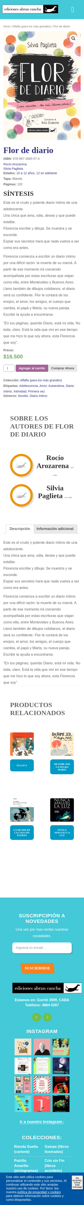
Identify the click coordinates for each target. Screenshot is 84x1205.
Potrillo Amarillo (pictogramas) (25, 1099)
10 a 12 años (21, 173)
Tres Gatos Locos (26, 1152)
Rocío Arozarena (13, 164)
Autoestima (50, 353)
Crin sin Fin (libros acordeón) (56, 1099)
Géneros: (9, 363)
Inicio (6, 26)
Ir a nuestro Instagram (40, 1057)
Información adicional (47, 496)
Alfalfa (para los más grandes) (28, 26)
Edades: (8, 173)
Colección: (10, 348)
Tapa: (6, 178)
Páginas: (8, 184)
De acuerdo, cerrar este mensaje (77, 1186)
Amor (38, 353)
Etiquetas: (9, 353)
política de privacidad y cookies (47, 1192)
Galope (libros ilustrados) (54, 1085)
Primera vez (24, 359)
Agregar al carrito (29, 336)
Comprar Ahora (56, 336)
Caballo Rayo (53, 1124)
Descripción (18, 496)
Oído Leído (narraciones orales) (53, 1138)
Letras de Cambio (26, 1110)
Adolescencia (25, 353)
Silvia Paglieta (11, 168)
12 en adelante (39, 173)
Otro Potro (22, 1124)
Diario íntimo (67, 353)
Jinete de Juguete (26, 1132)
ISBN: (7, 158)
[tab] (18, 496)
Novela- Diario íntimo (29, 363)
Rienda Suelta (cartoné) (23, 1085)
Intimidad (9, 359)
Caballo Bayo (53, 1152)
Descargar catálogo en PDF (42, 1160)
